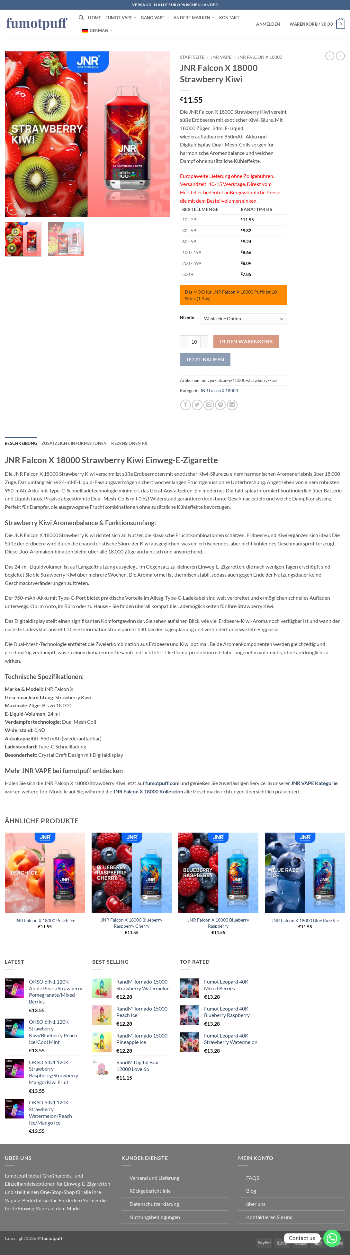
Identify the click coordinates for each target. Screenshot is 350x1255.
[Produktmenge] (194, 341)
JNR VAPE (221, 57)
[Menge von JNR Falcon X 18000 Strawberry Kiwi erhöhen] (204, 341)
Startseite (192, 57)
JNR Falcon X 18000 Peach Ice (45, 920)
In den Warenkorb (246, 341)
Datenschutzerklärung (154, 1204)
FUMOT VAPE (121, 17)
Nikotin (187, 318)
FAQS (252, 1178)
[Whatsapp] (332, 1238)
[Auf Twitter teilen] (197, 405)
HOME (94, 17)
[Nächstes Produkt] (329, 55)
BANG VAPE (155, 17)
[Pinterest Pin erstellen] (220, 405)
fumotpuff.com (162, 783)
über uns (255, 1204)
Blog (251, 1191)
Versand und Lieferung (154, 1178)
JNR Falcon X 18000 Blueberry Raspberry (218, 923)
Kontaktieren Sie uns (269, 1217)
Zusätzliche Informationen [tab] (74, 443)
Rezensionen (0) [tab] (129, 443)
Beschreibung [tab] (21, 443)
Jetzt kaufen (205, 359)
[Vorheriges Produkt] (340, 55)
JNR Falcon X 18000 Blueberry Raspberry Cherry (131, 923)
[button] (268, 24)
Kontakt (229, 17)
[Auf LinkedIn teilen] (232, 405)
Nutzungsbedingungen (155, 1217)
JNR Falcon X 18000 (260, 57)
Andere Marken (194, 17)
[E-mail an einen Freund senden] (208, 405)
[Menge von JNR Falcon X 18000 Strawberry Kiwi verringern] (184, 341)
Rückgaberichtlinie (150, 1191)
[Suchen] (81, 18)
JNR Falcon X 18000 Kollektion (148, 791)
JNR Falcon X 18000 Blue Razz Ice (305, 920)
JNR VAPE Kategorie (314, 783)
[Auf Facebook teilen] (185, 405)
